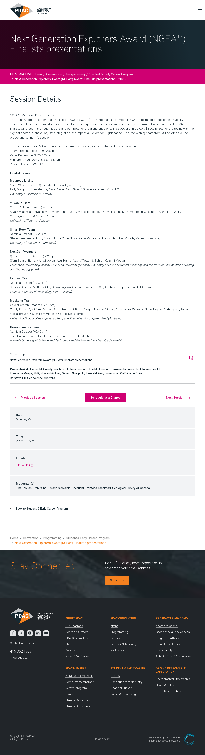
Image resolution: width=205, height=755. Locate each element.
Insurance (71, 694)
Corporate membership (79, 682)
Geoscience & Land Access (173, 632)
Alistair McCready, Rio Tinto (47, 369)
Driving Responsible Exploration (171, 670)
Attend (114, 625)
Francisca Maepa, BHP (24, 373)
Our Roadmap (74, 625)
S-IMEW (115, 675)
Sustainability (164, 650)
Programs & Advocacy (172, 618)
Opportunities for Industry (126, 682)
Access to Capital (167, 625)
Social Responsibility (169, 691)
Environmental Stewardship (173, 679)
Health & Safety (165, 685)
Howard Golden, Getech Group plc (62, 373)
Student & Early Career (128, 668)
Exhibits (115, 638)
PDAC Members (75, 668)
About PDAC (74, 618)
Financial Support (121, 688)
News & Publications (78, 656)
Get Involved (118, 650)
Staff (68, 644)
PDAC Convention (123, 618)
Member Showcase (77, 706)
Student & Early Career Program (111, 74)
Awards (70, 650)
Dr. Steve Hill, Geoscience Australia (32, 378)
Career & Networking (123, 694)
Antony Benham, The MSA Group (88, 369)
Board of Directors (77, 632)
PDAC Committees (76, 638)
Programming (75, 74)
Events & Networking (123, 644)
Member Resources (77, 700)
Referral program (76, 688)
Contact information (22, 643)
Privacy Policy (102, 738)
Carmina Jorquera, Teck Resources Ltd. (136, 369)
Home (37, 74)
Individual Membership (79, 675)
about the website (171, 740)
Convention (54, 74)
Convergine (174, 737)
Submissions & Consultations (174, 656)
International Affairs (168, 644)
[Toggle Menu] (199, 9)
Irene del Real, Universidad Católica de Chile (114, 373)
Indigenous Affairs (167, 638)
